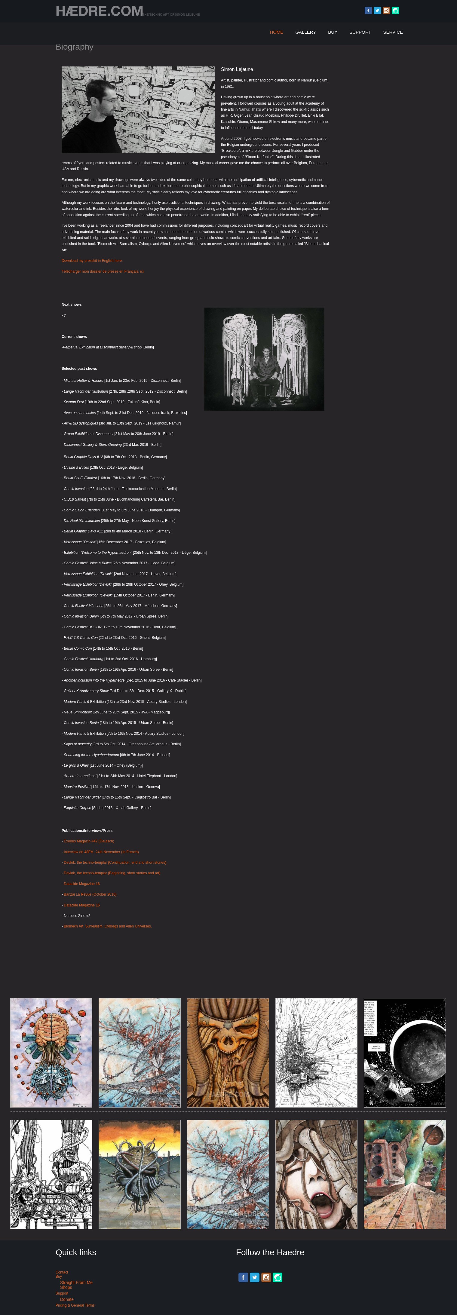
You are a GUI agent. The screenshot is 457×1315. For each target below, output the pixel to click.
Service (393, 32)
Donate (67, 1299)
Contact (62, 1272)
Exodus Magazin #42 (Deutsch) (89, 841)
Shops (66, 1287)
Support (360, 32)
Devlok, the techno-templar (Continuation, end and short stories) (115, 862)
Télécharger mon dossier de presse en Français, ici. (103, 271)
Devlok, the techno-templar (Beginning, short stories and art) (112, 873)
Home (276, 32)
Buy (332, 32)
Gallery (305, 32)
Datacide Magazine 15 (82, 905)
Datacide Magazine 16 (82, 884)
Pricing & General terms (75, 1305)
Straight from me (76, 1282)
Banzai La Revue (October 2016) (90, 894)
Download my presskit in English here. (92, 261)
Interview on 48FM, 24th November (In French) (101, 852)
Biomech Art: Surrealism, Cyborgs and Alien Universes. (108, 926)
